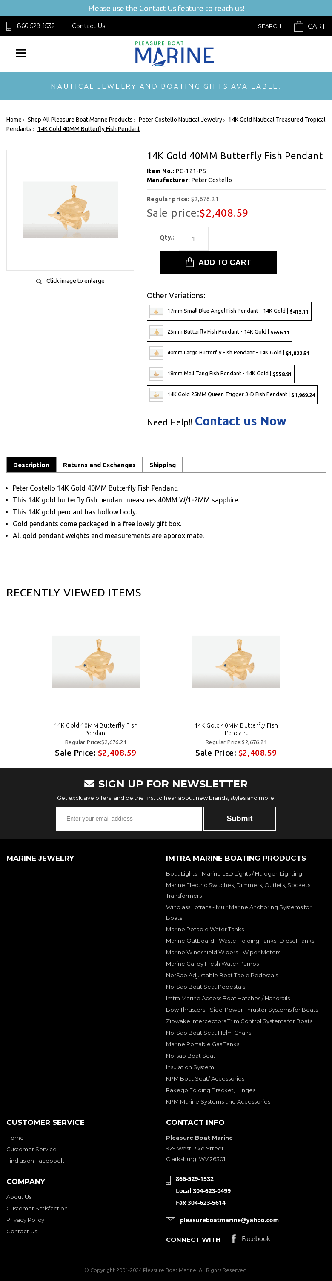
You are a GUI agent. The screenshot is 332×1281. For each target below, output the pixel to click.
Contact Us (88, 26)
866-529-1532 (36, 26)
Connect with (193, 1239)
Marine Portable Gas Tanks (202, 1044)
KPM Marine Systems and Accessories (218, 1101)
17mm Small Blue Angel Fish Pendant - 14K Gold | (229, 311)
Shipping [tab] (162, 464)
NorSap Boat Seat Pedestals (205, 986)
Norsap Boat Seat (190, 1055)
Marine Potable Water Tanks (205, 929)
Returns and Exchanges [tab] (99, 464)
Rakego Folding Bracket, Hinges (210, 1090)
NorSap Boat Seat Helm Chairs (208, 1032)
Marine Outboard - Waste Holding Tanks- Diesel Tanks (240, 940)
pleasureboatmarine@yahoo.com (229, 1220)
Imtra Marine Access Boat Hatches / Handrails (228, 998)
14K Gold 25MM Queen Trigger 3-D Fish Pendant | (232, 395)
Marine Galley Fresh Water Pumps (212, 963)
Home (15, 1137)
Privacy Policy (25, 1219)
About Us (18, 1196)
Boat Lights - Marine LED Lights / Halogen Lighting (234, 873)
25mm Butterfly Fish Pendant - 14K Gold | (219, 332)
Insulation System (190, 1067)
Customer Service (31, 1149)
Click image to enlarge (75, 280)
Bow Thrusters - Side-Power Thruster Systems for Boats (242, 1009)
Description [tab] (31, 464)
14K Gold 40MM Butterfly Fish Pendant (96, 729)
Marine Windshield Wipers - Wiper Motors (223, 952)
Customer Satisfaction (37, 1208)
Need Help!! (170, 422)
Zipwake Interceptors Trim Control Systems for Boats (239, 1021)
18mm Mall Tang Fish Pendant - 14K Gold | (220, 374)
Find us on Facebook (35, 1160)
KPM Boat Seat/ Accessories (205, 1078)
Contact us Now (240, 421)
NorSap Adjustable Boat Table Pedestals (222, 975)
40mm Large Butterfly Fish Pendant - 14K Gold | (229, 353)
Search (269, 26)
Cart (317, 26)
